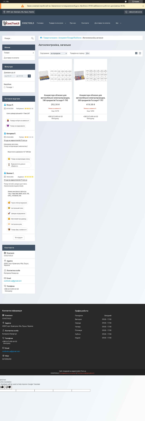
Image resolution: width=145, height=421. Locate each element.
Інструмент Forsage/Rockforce (70, 38)
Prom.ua (83, 371)
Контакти (85, 23)
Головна (40, 23)
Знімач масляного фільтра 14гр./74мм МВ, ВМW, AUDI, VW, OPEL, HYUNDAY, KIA (18, 193)
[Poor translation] (8, 387)
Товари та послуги (56, 23)
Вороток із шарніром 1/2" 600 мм (19, 152)
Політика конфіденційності (85, 373)
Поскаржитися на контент (67, 373)
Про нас (73, 23)
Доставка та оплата (102, 23)
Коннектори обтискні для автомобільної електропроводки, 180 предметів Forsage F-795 (55, 97)
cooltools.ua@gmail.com (13, 281)
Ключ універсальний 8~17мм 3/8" (18, 113)
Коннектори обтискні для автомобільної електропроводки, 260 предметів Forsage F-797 (90, 97)
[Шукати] (32, 38)
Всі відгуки (18, 237)
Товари (6, 53)
